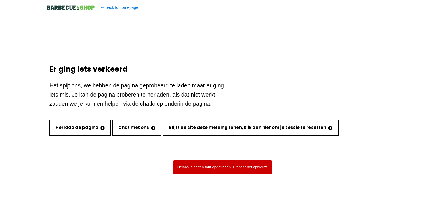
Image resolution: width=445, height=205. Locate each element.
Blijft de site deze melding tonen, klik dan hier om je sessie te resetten (250, 127)
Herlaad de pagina (80, 127)
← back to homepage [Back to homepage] (92, 7)
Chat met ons (136, 127)
